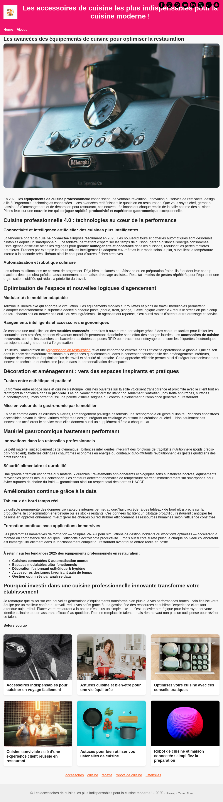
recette (107, 775)
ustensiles (153, 775)
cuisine (92, 775)
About (22, 29)
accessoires (74, 775)
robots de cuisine (129, 775)
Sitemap (170, 793)
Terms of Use (185, 793)
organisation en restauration (68, 350)
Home (8, 29)
